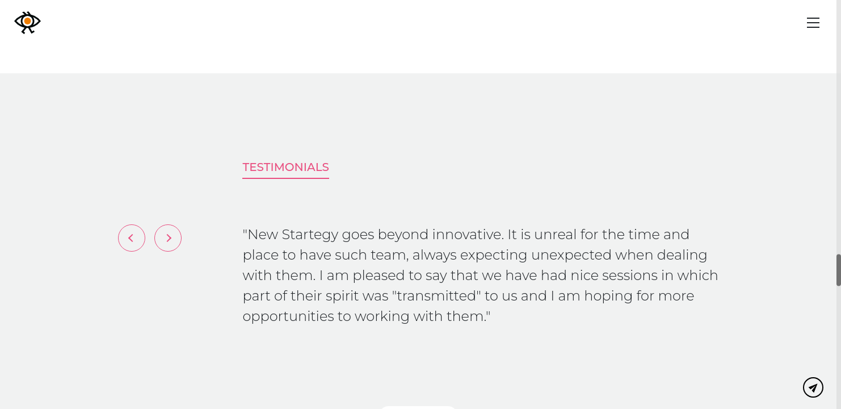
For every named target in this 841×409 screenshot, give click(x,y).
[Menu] (813, 22)
